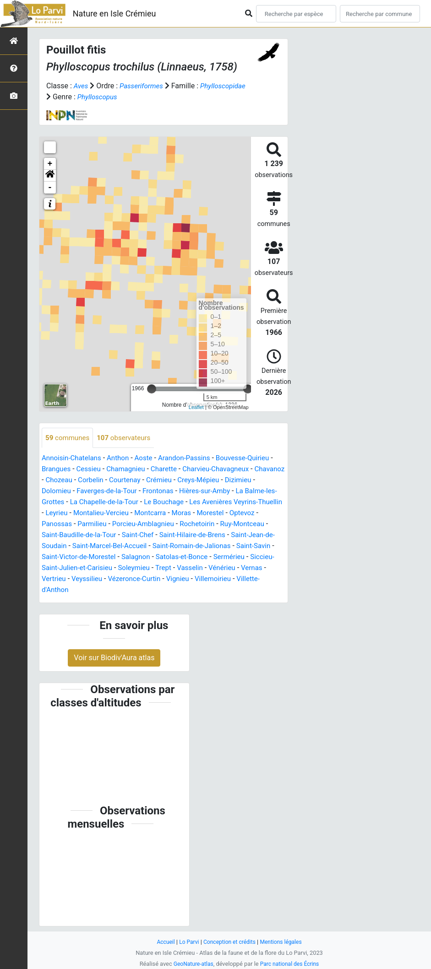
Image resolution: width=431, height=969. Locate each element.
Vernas (142, 579)
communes (68, 438)
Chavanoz (58, 480)
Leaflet (196, 407)
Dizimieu (56, 491)
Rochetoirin (60, 535)
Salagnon (253, 557)
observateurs (127, 438)
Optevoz (116, 524)
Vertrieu (172, 579)
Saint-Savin (130, 557)
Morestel (82, 524)
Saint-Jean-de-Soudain (135, 546)
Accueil (162, 941)
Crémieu (198, 480)
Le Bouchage (215, 502)
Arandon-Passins (192, 458)
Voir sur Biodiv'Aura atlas (114, 658)
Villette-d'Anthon (167, 590)
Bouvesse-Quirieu (253, 458)
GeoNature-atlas (191, 963)
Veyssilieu (207, 579)
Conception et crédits (229, 941)
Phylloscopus (148, 96)
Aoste (149, 458)
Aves (81, 85)
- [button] (50, 187)
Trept (50, 579)
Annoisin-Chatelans (73, 458)
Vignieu (79, 590)
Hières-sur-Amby (247, 491)
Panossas (151, 524)
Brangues (60, 469)
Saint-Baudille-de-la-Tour (176, 535)
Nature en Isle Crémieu (114, 13)
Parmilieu (188, 524)
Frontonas (198, 491)
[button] (50, 176)
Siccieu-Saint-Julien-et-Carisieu (192, 568)
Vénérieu (112, 579)
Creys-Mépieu (240, 480)
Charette (174, 469)
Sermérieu (119, 568)
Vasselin (78, 579)
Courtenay (163, 480)
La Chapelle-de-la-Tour (151, 502)
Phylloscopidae (70, 96)
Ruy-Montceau (107, 535)
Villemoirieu (116, 590)
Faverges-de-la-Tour (144, 491)
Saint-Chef (239, 535)
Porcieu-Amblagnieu (241, 524)
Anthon (122, 458)
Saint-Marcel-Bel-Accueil (217, 546)
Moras (52, 524)
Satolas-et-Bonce (69, 568)
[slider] (151, 388)
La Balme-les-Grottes (75, 502)
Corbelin (127, 480)
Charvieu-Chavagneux (229, 469)
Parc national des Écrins (290, 963)
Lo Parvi (186, 941)
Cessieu (95, 469)
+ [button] (50, 163)
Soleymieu (265, 568)
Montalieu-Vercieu (191, 513)
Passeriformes (143, 85)
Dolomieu (91, 491)
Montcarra (243, 513)
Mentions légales (284, 941)
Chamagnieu (134, 469)
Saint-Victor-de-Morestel (193, 557)
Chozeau (93, 480)
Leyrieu (144, 513)
